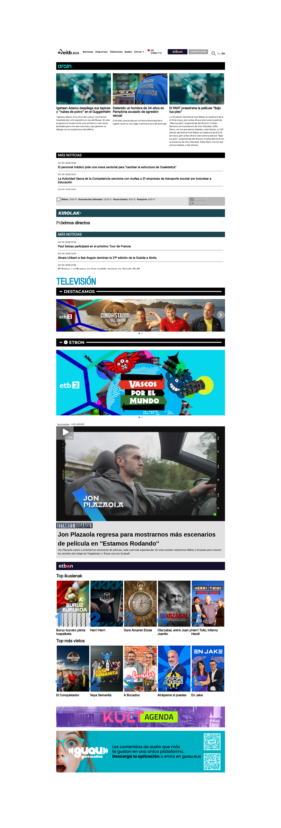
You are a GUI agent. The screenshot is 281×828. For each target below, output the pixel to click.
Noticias (88, 52)
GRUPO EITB (198, 51)
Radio (128, 52)
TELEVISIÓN (76, 281)
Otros (138, 52)
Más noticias (70, 155)
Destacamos (79, 291)
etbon (76, 342)
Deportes (101, 52)
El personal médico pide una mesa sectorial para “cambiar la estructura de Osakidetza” (117, 167)
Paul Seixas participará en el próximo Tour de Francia (94, 246)
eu (218, 53)
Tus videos (197, 203)
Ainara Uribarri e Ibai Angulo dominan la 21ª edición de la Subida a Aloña (107, 258)
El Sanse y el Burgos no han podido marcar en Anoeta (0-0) (99, 269)
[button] (139, 333)
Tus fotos (197, 199)
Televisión (116, 52)
